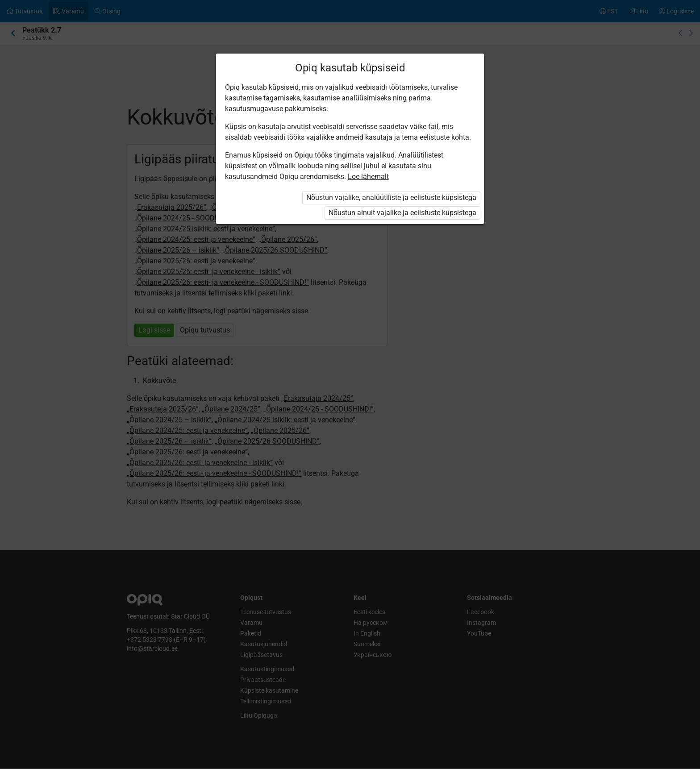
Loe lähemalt (368, 176)
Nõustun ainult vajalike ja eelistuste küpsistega (402, 212)
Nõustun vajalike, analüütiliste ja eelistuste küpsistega (391, 197)
